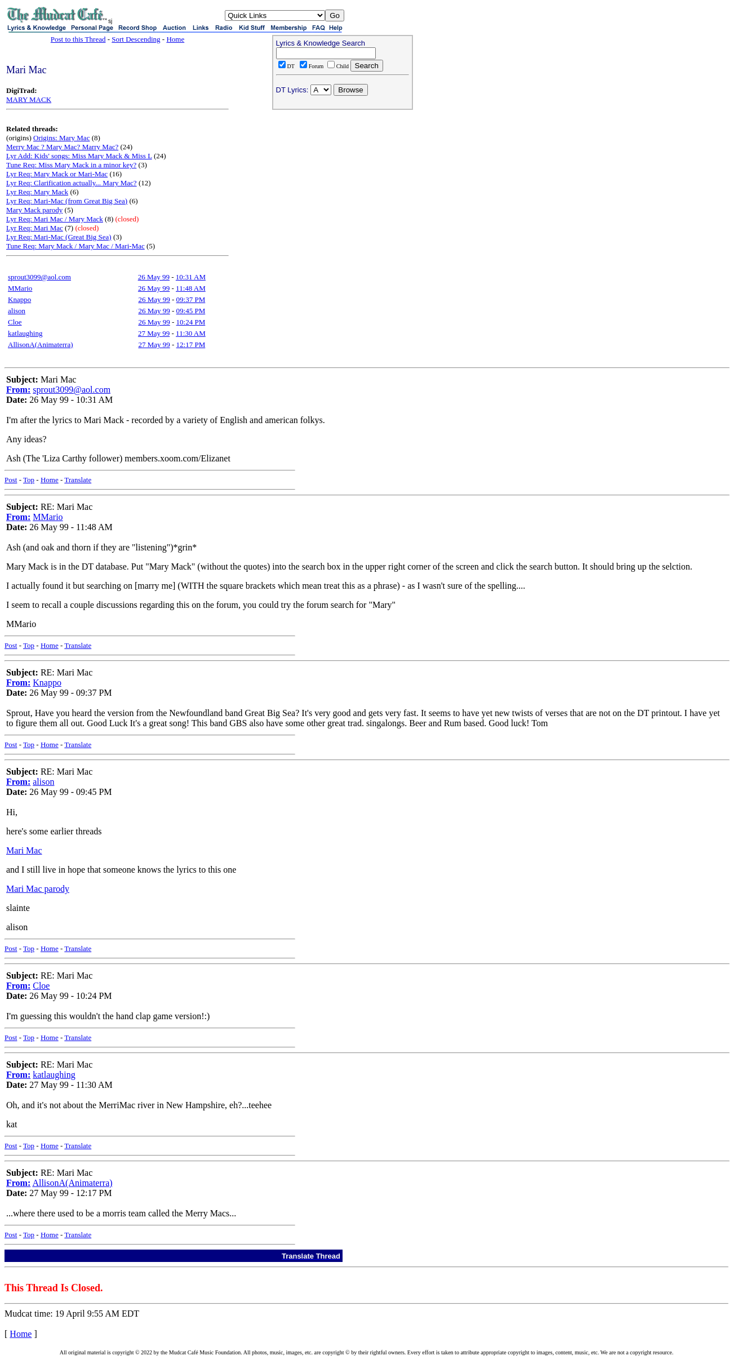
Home (175, 39)
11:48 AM (191, 288)
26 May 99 (154, 277)
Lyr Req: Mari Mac (34, 228)
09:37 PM (191, 299)
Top (28, 479)
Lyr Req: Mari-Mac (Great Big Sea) (59, 237)
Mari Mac (24, 850)
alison (16, 310)
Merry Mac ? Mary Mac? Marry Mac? (62, 147)
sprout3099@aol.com (39, 277)
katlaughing (25, 333)
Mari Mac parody (37, 889)
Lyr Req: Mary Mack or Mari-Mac (57, 174)
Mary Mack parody (34, 210)
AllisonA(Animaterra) (40, 344)
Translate (77, 479)
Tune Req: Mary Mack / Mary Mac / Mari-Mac (75, 246)
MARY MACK (28, 99)
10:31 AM (191, 277)
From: (18, 389)
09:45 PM (191, 310)
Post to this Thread (78, 39)
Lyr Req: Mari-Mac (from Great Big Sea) (66, 201)
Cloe (15, 322)
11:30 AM (191, 333)
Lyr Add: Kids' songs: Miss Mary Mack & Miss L (79, 156)
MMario (20, 288)
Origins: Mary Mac (61, 138)
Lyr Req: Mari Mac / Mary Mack (54, 219)
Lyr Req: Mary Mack (37, 192)
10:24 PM (191, 322)
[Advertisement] (342, 186)
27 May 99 (154, 333)
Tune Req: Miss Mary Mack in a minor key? (71, 165)
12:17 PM (191, 344)
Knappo (19, 299)
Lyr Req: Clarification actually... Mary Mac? (71, 183)
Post (11, 479)
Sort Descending (136, 39)
